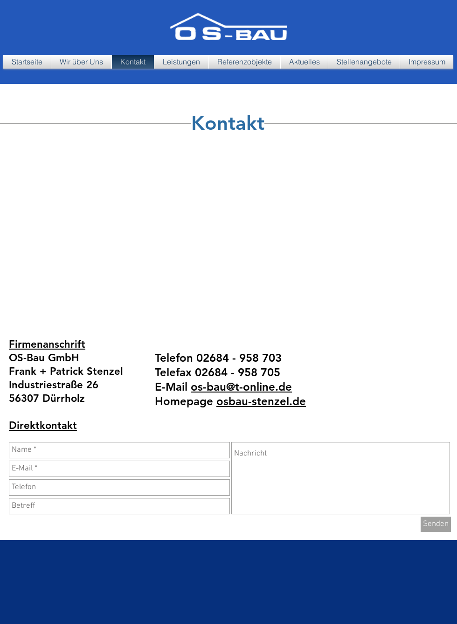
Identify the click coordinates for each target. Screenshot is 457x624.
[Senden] (436, 524)
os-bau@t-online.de (241, 386)
